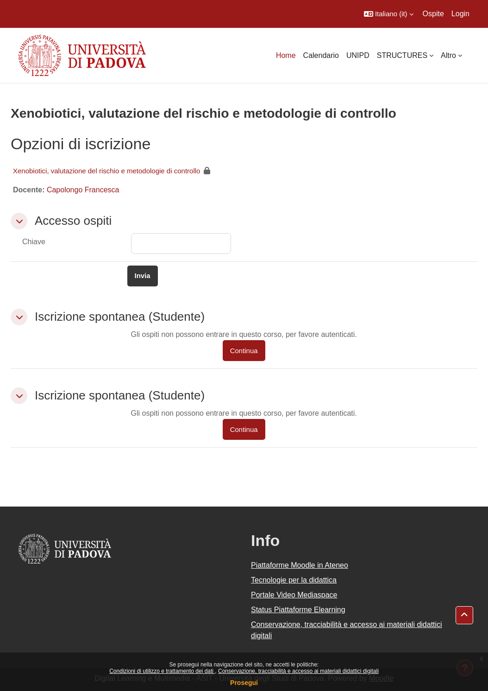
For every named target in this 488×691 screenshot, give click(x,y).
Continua (244, 351)
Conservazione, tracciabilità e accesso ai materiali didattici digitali (298, 671)
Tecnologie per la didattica (294, 580)
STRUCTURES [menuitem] (402, 55)
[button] (388, 14)
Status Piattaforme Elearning (298, 610)
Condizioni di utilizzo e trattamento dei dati (162, 671)
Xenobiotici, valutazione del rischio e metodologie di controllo (106, 171)
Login (460, 14)
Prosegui (244, 682)
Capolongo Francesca (83, 190)
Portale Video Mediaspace (294, 595)
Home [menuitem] (286, 55)
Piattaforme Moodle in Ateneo (299, 565)
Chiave (33, 242)
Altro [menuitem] (448, 55)
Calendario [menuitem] (321, 55)
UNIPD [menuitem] (357, 55)
